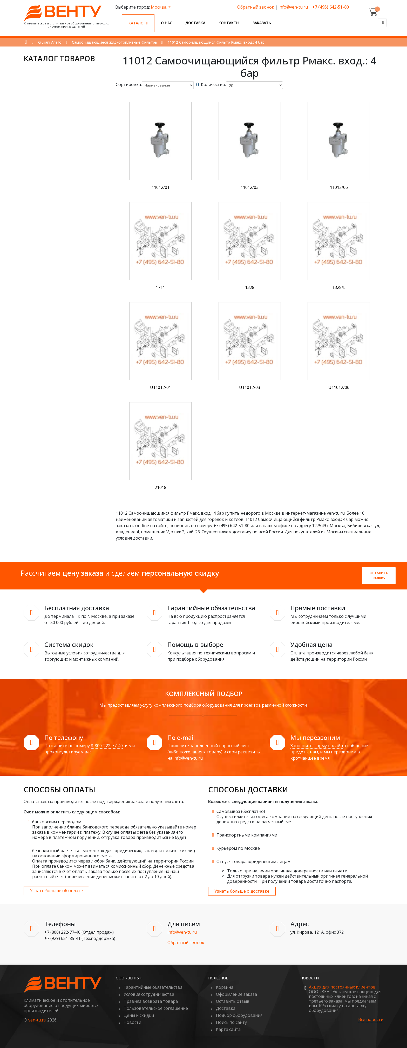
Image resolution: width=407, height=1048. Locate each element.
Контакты (229, 22)
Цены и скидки (139, 1015)
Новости (132, 1022)
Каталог (138, 23)
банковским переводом (56, 822)
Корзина (224, 987)
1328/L (338, 287)
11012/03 (250, 187)
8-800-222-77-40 (107, 745)
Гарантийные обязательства (153, 987)
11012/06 (339, 187)
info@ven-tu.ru (293, 7)
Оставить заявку (379, 575)
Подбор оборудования (239, 1015)
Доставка (195, 22)
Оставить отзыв (232, 1001)
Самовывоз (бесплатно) (240, 811)
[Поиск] (382, 22)
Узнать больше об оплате (56, 890)
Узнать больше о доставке (241, 891)
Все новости (370, 1019)
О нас (166, 22)
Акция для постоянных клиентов (342, 987)
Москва (159, 7)
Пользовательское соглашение (156, 1008)
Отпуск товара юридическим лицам (253, 861)
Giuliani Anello (50, 42)
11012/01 (160, 187)
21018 (160, 487)
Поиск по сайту (231, 1022)
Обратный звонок (255, 7)
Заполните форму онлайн (316, 745)
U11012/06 (338, 387)
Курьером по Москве (238, 848)
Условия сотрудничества (149, 994)
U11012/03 (249, 387)
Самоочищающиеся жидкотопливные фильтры (115, 42)
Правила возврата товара (151, 1001)
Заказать (262, 22)
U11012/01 (160, 387)
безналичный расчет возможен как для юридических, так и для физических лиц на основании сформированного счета (113, 853)
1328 (249, 287)
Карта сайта (228, 1029)
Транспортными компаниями (246, 835)
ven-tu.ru (37, 1020)
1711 (160, 287)
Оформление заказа (236, 994)
